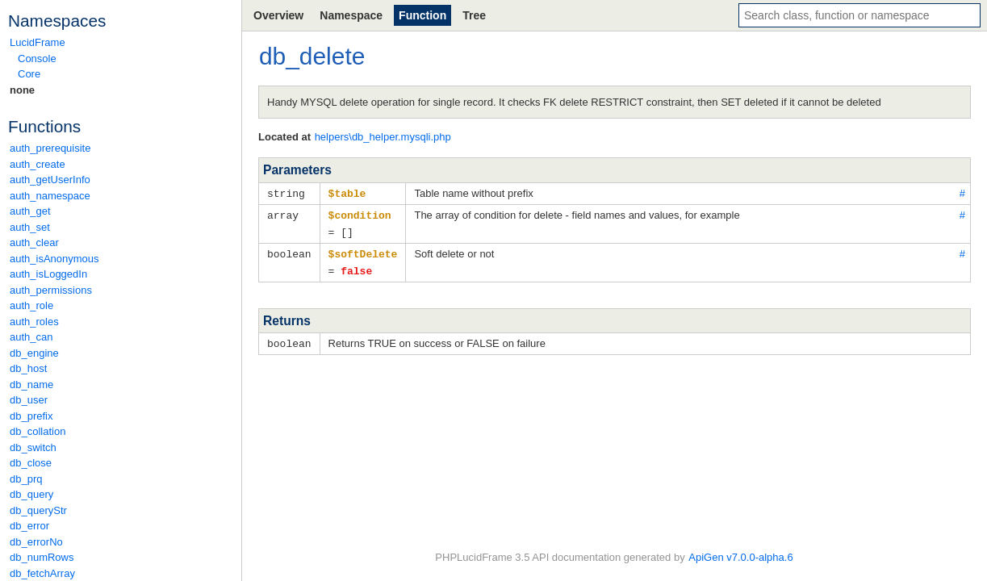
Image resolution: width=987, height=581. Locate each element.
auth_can (31, 337)
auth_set (30, 227)
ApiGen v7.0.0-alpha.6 (740, 557)
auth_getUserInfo (50, 179)
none (22, 90)
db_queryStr (38, 510)
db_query (31, 494)
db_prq (26, 479)
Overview (278, 15)
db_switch (33, 447)
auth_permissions (51, 290)
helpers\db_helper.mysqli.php (383, 137)
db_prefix (31, 416)
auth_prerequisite (50, 148)
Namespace (351, 15)
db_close (31, 463)
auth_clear (34, 242)
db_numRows (42, 557)
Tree (474, 15)
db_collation (37, 431)
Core (29, 74)
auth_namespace (50, 196)
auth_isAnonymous (54, 259)
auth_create (37, 164)
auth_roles (34, 322)
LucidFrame (37, 42)
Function (422, 15)
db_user (29, 400)
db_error (29, 526)
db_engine (34, 353)
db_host (28, 368)
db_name (31, 384)
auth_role (31, 305)
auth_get (30, 211)
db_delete (312, 56)
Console (37, 58)
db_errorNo (36, 542)
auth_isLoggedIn (48, 274)
